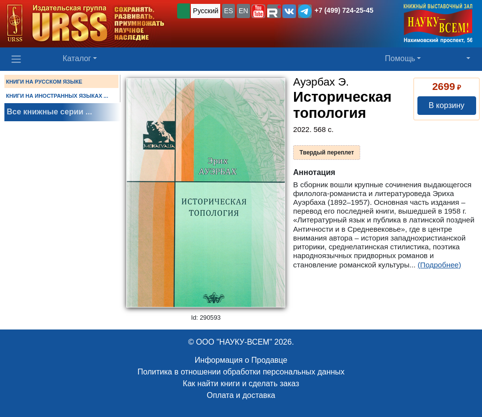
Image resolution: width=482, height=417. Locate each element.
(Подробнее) (439, 265)
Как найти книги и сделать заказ (241, 383)
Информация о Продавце (241, 360)
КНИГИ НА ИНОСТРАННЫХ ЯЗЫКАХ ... (57, 96)
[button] (258, 11)
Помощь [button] (400, 58)
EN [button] (243, 11)
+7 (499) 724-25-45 (344, 10)
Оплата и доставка (241, 395)
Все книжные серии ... (49, 112)
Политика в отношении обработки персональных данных (241, 372)
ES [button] (228, 11)
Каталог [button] (77, 58)
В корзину (446, 105)
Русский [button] (205, 11)
